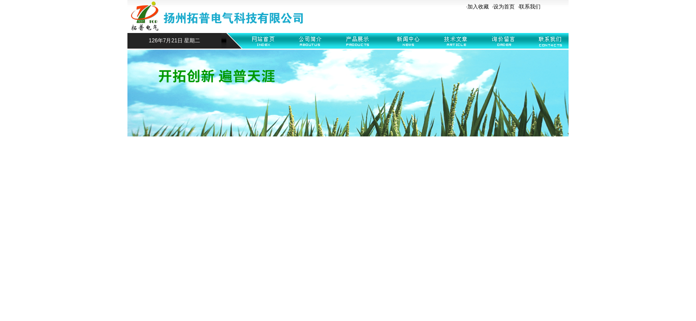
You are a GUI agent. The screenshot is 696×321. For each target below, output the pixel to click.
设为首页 (504, 7)
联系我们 (529, 7)
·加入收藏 (477, 7)
